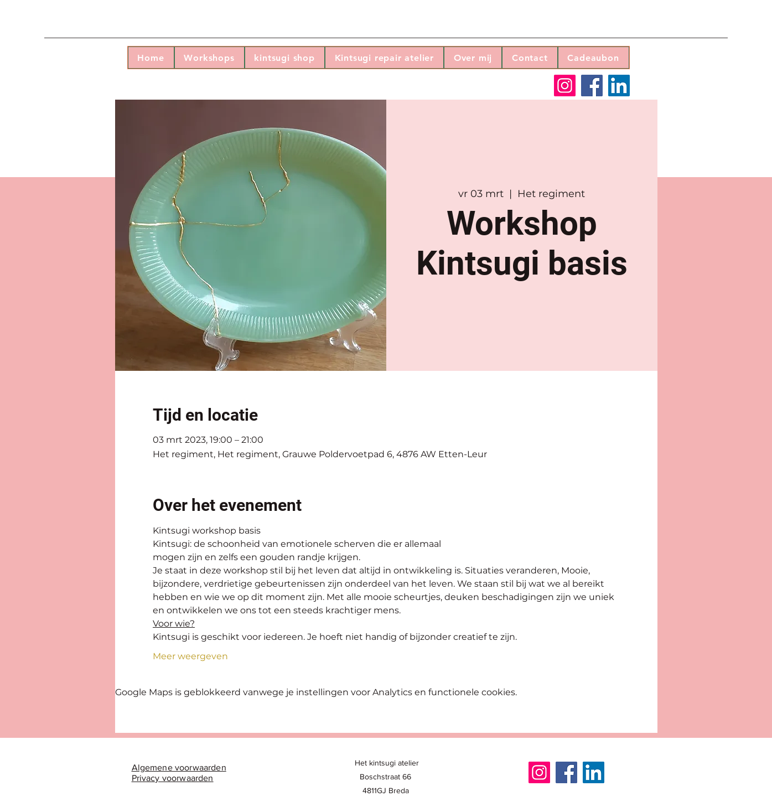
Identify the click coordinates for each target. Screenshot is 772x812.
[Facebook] (592, 85)
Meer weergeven (190, 656)
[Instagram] (565, 85)
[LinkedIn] (619, 85)
